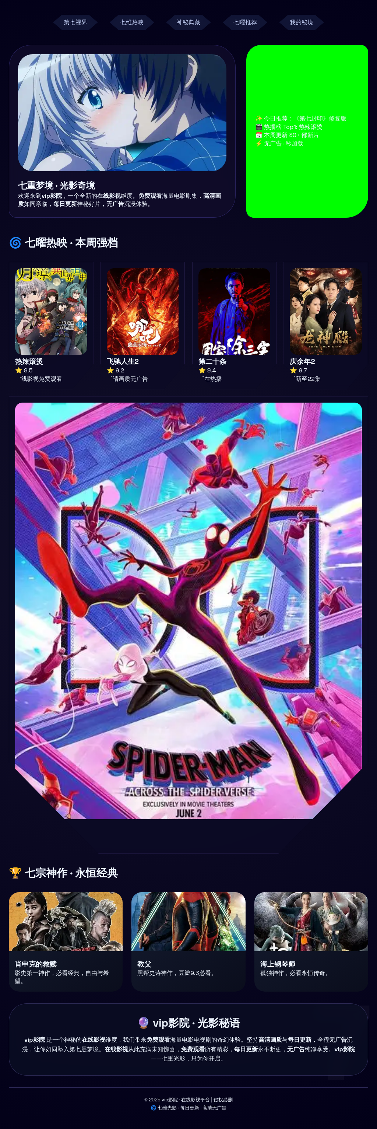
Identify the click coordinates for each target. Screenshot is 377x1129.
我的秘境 (301, 22)
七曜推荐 (245, 22)
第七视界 (75, 22)
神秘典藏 (188, 22)
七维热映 (132, 22)
